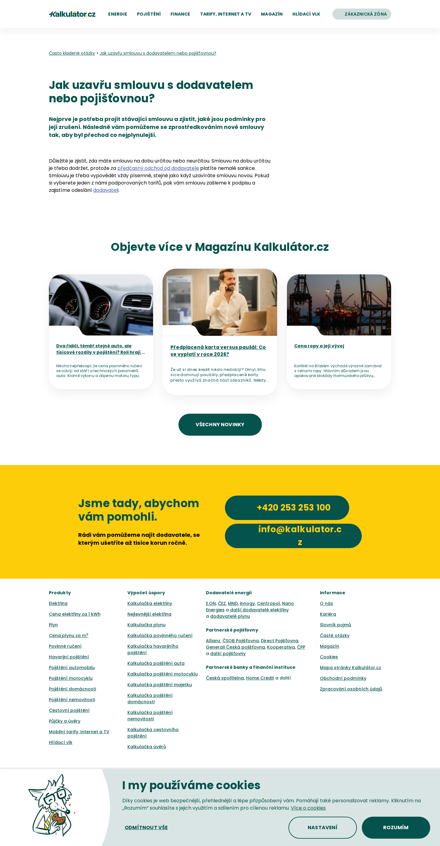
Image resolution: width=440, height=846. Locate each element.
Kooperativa (281, 647)
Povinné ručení (65, 646)
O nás (326, 603)
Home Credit (260, 678)
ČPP (301, 647)
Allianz (213, 641)
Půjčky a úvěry (64, 721)
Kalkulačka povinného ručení (160, 635)
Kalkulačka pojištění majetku (159, 685)
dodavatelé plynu (230, 616)
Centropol (268, 603)
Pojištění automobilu (72, 668)
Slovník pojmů (335, 625)
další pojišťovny (228, 653)
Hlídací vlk (60, 742)
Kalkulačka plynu (146, 625)
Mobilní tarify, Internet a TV (79, 732)
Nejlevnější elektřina (149, 614)
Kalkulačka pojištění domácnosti (150, 698)
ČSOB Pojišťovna (240, 641)
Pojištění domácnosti (72, 689)
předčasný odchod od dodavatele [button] (158, 168)
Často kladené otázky (72, 53)
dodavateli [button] (106, 190)
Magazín (329, 646)
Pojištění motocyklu (71, 678)
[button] (117, 14)
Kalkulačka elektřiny (149, 603)
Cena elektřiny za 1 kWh (75, 614)
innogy (247, 603)
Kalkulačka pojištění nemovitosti (150, 715)
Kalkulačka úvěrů (146, 747)
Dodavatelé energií (229, 593)
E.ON (211, 603)
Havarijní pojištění (69, 657)
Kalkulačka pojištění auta (156, 663)
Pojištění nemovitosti (72, 700)
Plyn (53, 625)
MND (233, 603)
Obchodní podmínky (343, 678)
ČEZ (222, 603)
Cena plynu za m (68, 635)
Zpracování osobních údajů (351, 689)
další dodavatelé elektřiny (259, 610)
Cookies (329, 657)
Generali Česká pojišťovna (235, 647)
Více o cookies (308, 807)
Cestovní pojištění (69, 710)
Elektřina (58, 603)
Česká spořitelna (225, 678)
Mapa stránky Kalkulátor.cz (350, 668)
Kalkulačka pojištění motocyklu (162, 674)
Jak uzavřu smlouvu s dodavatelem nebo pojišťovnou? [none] (158, 53)
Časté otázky (335, 635)
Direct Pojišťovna (279, 641)
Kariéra (328, 614)
